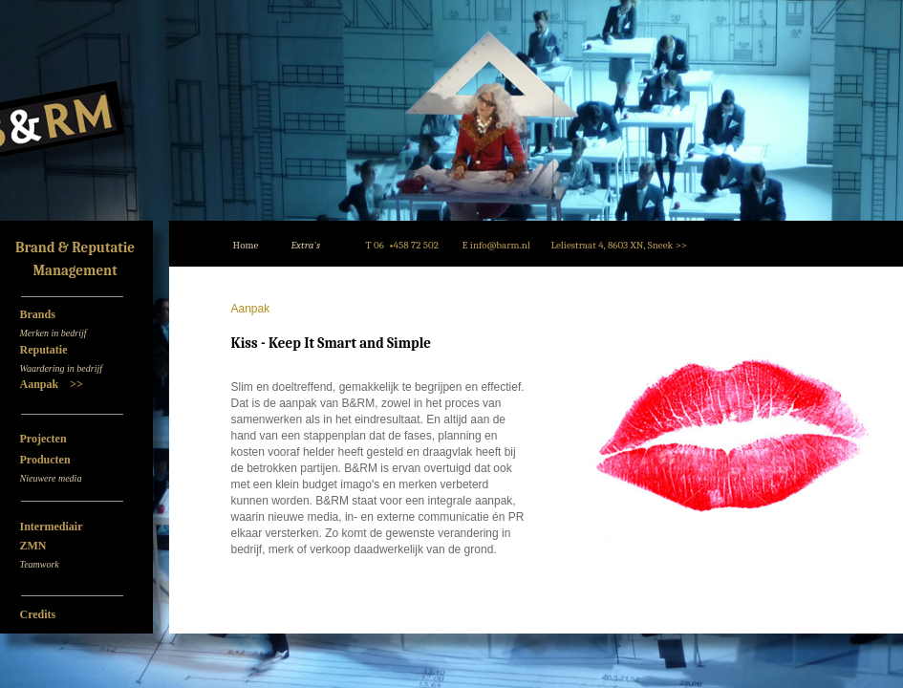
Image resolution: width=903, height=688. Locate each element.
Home (246, 245)
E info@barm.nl (496, 245)
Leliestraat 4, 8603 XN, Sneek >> (619, 245)
